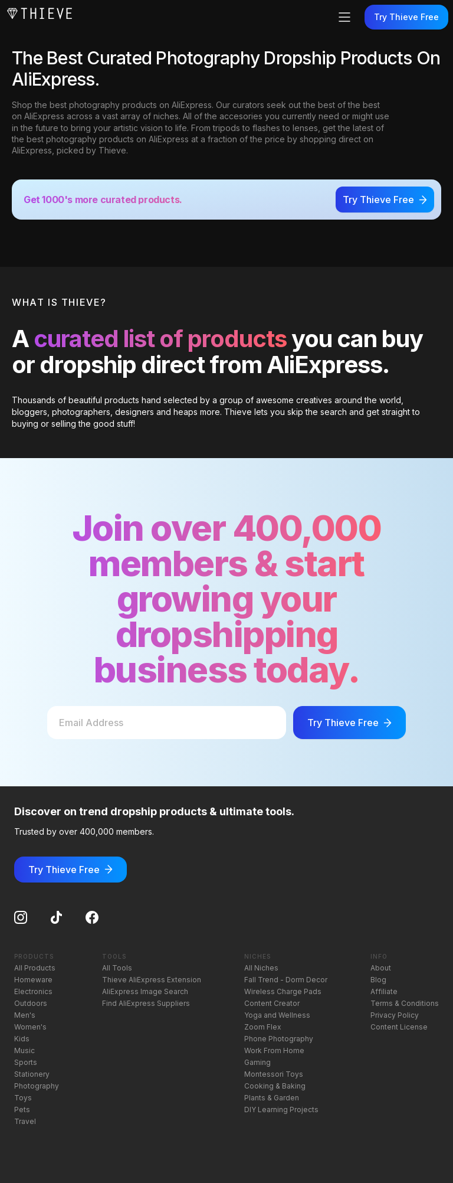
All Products (34, 967)
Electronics (33, 991)
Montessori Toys (273, 1074)
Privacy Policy (394, 1015)
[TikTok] (56, 917)
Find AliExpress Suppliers (146, 1003)
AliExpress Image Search (145, 991)
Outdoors (30, 1003)
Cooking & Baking (275, 1085)
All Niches (261, 967)
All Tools (117, 967)
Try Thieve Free (406, 17)
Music (24, 1050)
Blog (378, 979)
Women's (30, 1026)
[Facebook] (92, 917)
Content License (399, 1026)
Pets (22, 1109)
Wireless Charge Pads (282, 991)
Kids (21, 1038)
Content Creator (272, 1003)
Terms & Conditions (404, 1003)
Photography (36, 1085)
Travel (25, 1121)
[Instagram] (20, 917)
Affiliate (384, 991)
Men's (24, 1015)
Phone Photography (278, 1038)
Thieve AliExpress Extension (151, 979)
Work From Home (274, 1050)
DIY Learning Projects (281, 1109)
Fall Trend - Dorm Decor (285, 979)
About (380, 967)
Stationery (32, 1074)
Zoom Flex (262, 1026)
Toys (23, 1097)
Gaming (257, 1062)
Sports (25, 1062)
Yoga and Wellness (277, 1015)
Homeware (33, 979)
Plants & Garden (271, 1097)
